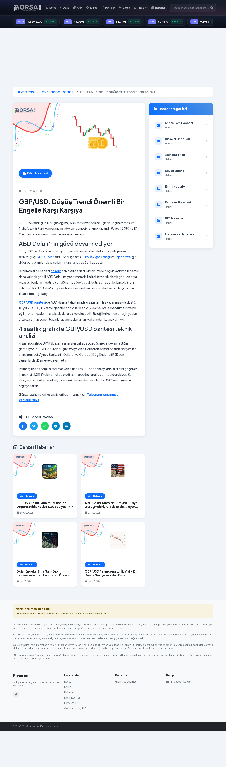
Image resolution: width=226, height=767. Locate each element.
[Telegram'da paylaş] (56, 426)
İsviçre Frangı (100, 257)
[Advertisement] (113, 58)
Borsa (52, 8)
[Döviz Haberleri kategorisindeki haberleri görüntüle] (181, 173)
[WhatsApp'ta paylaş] (45, 426)
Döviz (65, 8)
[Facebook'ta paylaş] (23, 426)
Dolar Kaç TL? (72, 698)
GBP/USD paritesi (32, 303)
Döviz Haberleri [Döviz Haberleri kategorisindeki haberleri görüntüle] (35, 174)
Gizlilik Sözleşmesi (126, 682)
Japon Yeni (123, 257)
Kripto (92, 8)
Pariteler (108, 8)
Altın (79, 8)
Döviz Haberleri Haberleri (57, 92)
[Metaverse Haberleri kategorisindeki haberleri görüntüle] (181, 237)
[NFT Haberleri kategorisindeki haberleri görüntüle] (181, 221)
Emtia (124, 8)
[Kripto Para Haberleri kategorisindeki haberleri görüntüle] (181, 125)
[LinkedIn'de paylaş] (67, 426)
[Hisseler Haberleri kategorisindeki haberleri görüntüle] (181, 141)
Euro (85, 257)
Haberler (158, 8)
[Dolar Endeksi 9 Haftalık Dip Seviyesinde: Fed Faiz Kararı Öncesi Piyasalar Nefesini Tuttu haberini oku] (45, 555)
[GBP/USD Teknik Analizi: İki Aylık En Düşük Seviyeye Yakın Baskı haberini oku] (113, 555)
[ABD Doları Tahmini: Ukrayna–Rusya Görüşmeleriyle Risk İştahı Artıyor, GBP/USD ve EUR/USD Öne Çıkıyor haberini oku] (113, 486)
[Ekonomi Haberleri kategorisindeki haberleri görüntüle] (181, 205)
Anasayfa (25, 92)
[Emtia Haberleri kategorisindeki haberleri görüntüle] (181, 189)
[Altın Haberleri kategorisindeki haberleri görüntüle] (181, 157)
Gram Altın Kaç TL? (75, 708)
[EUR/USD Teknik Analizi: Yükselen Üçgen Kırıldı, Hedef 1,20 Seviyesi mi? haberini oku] (45, 486)
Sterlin (56, 272)
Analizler (141, 8)
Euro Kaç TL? (71, 703)
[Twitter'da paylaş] (34, 426)
